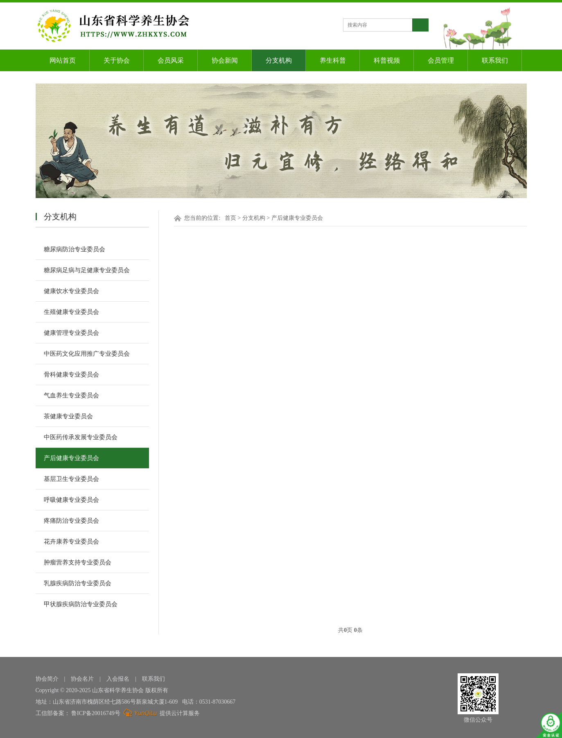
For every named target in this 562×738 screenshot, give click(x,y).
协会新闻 (225, 60)
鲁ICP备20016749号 (95, 713)
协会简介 (47, 679)
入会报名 (117, 679)
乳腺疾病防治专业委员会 (77, 583)
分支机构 (279, 60)
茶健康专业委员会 (68, 416)
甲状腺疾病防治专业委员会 (80, 604)
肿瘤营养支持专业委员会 (77, 562)
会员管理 (441, 60)
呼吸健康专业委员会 (71, 500)
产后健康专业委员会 (71, 458)
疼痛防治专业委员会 (71, 520)
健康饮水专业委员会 (71, 291)
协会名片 (82, 679)
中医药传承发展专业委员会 (80, 437)
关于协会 (117, 60)
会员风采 (171, 60)
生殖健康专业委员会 (71, 312)
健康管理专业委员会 (71, 333)
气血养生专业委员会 (71, 395)
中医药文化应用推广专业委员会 (87, 353)
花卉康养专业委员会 (71, 541)
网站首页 (63, 60)
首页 (230, 218)
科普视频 (387, 60)
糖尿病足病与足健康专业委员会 (87, 270)
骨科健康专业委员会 (71, 374)
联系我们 (495, 60)
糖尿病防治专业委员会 (74, 249)
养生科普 (333, 60)
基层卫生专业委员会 (71, 479)
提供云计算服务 (161, 713)
